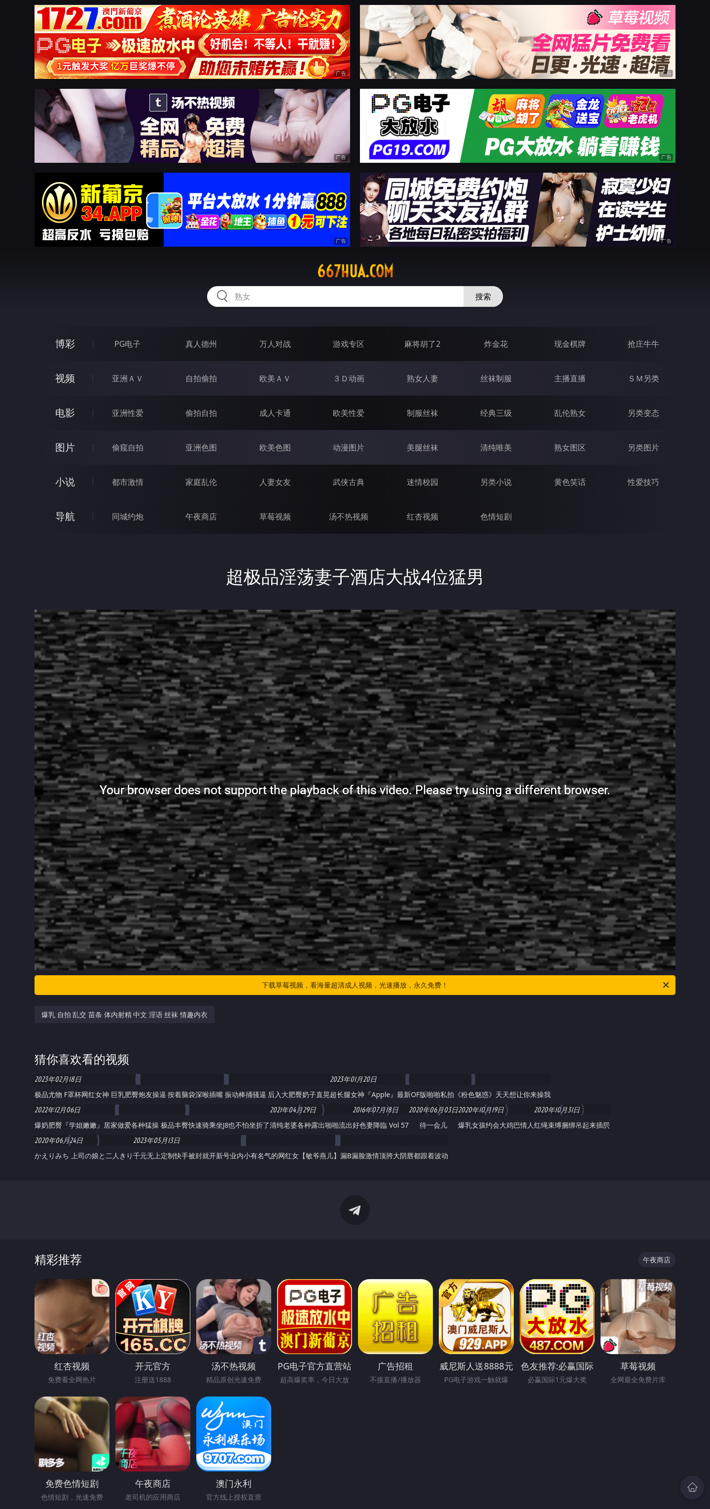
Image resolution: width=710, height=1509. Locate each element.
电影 (65, 412)
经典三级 (496, 412)
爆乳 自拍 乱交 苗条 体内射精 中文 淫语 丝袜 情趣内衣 (124, 1014)
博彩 (65, 343)
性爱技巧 (643, 482)
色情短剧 (496, 516)
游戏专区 (348, 343)
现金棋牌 (570, 343)
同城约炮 (127, 516)
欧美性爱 (348, 412)
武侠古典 (348, 482)
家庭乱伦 (201, 482)
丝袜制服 (496, 378)
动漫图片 (348, 447)
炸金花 (496, 343)
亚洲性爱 (127, 412)
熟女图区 (570, 447)
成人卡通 (275, 412)
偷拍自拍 (201, 412)
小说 (65, 481)
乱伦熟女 (570, 412)
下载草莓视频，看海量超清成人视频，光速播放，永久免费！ (466, 985)
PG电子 (127, 343)
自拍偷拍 (201, 378)
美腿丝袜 (422, 447)
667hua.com (355, 271)
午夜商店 (201, 516)
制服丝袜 (422, 412)
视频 (65, 378)
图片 (65, 447)
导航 (65, 516)
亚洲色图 (201, 447)
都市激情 (127, 482)
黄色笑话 (570, 482)
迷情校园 (422, 482)
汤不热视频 (348, 516)
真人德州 (201, 343)
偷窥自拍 (127, 447)
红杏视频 (422, 516)
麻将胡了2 (422, 343)
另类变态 (643, 412)
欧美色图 (275, 447)
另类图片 (643, 447)
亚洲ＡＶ (127, 378)
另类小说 (496, 482)
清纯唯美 (496, 447)
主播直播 (570, 378)
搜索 (483, 296)
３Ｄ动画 (348, 378)
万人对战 (275, 343)
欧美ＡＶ (275, 378)
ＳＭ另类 (643, 378)
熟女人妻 (422, 378)
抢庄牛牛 (643, 343)
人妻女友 (275, 482)
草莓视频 (275, 516)
